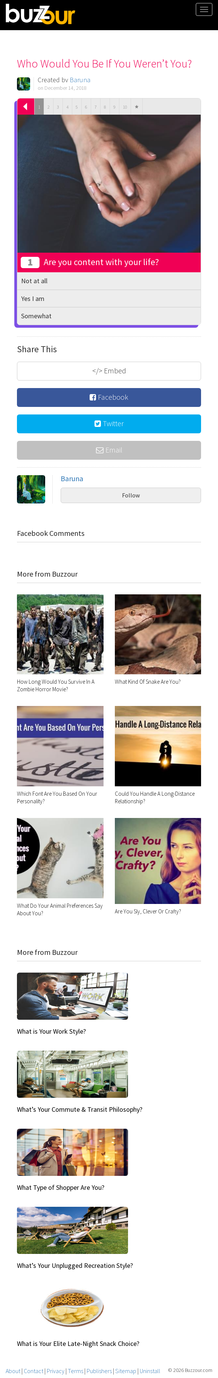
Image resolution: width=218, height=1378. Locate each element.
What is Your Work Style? (51, 1031)
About (13, 1371)
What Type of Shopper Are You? (60, 1187)
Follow (131, 495)
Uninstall (150, 1371)
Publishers (99, 1371)
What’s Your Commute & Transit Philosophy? (79, 1109)
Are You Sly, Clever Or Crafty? (148, 911)
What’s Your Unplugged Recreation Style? (75, 1265)
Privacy (55, 1371)
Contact (33, 1371)
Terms (75, 1371)
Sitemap (125, 1371)
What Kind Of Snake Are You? (148, 681)
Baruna (80, 79)
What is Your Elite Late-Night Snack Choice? (78, 1343)
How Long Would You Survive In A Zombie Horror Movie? (56, 685)
